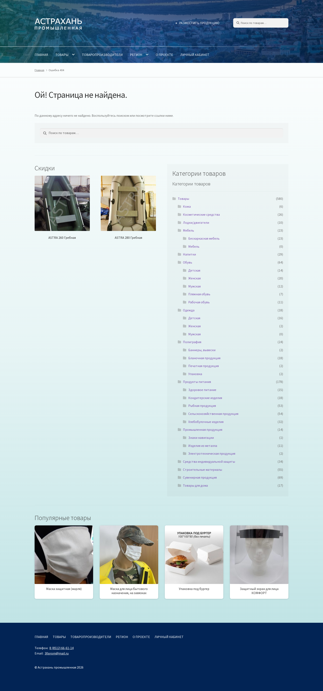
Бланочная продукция (204, 358)
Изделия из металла (202, 446)
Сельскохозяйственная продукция (213, 414)
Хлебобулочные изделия (206, 422)
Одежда (188, 310)
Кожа (187, 206)
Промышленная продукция (202, 429)
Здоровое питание (202, 390)
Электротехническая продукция (211, 453)
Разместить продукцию (199, 23)
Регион (136, 55)
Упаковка (195, 374)
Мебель (188, 230)
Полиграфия (192, 342)
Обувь (187, 262)
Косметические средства (201, 214)
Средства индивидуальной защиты (209, 461)
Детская (194, 270)
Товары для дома (195, 485)
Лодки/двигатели (196, 222)
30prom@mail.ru (57, 653)
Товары (62, 55)
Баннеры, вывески (201, 350)
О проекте (164, 55)
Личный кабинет (194, 55)
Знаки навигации (201, 438)
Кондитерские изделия (205, 398)
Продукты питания (197, 382)
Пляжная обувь (199, 294)
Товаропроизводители (102, 55)
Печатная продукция (203, 366)
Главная (41, 55)
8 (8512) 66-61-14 (61, 648)
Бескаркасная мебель (204, 238)
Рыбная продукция (202, 406)
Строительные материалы (202, 469)
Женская (194, 278)
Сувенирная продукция (200, 477)
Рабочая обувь (199, 302)
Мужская (194, 286)
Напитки (189, 254)
